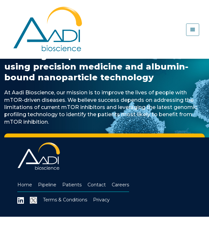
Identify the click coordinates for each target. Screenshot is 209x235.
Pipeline (47, 185)
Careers (120, 185)
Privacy (101, 200)
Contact (96, 185)
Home (24, 185)
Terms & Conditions (65, 200)
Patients (72, 185)
